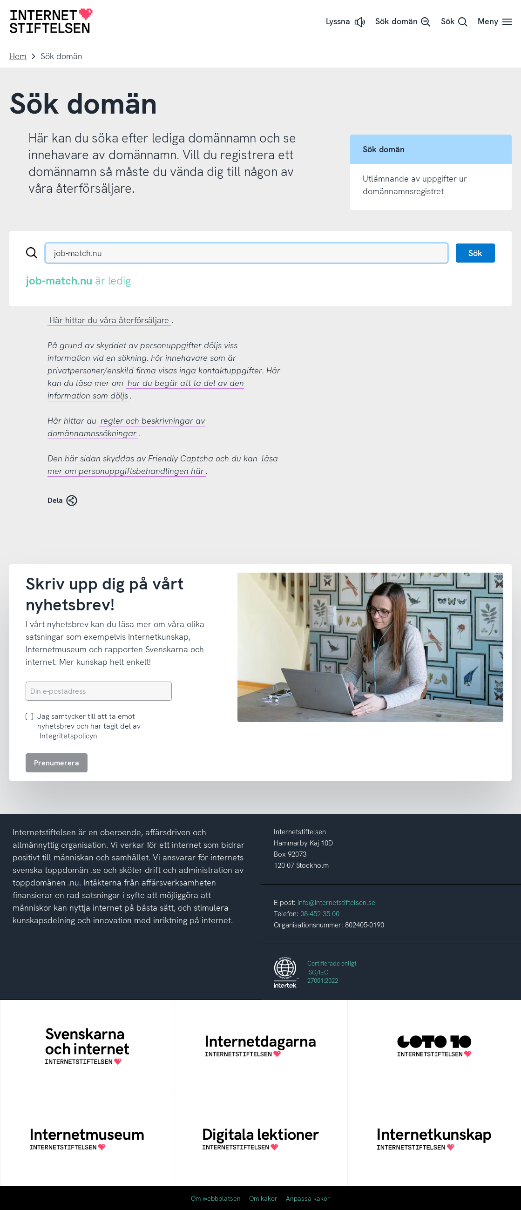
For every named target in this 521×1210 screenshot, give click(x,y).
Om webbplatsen (216, 1198)
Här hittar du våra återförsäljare (109, 320)
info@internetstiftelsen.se (336, 902)
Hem (18, 56)
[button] (346, 22)
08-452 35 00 (319, 914)
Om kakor (263, 1198)
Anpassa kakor (308, 1198)
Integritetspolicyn (68, 736)
